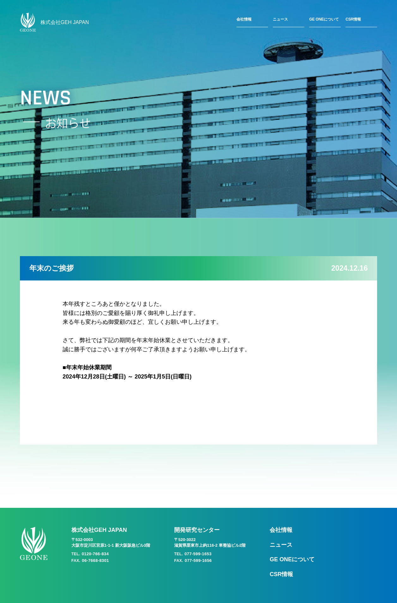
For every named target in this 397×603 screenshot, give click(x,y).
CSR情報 (353, 19)
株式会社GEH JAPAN (54, 22)
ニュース (280, 19)
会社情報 (244, 19)
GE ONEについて (324, 19)
